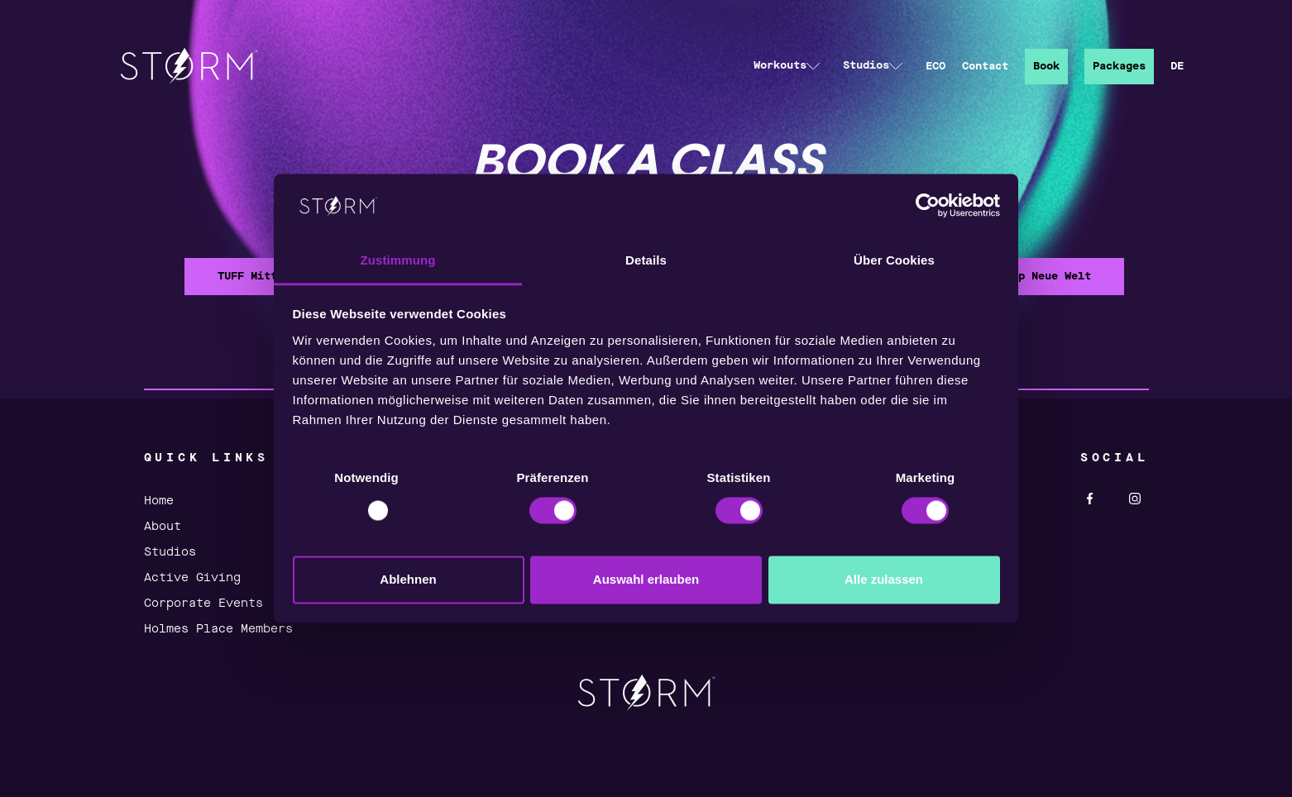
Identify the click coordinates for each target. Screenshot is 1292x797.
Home (159, 501)
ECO (935, 66)
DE (1177, 66)
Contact (985, 66)
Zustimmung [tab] (398, 260)
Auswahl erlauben (646, 579)
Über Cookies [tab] (894, 260)
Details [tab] (646, 260)
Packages (1119, 66)
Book (1046, 66)
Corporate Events (203, 603)
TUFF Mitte (251, 276)
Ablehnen (408, 579)
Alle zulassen (884, 579)
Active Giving (192, 578)
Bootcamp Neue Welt (1031, 276)
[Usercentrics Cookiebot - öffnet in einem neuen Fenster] (927, 205)
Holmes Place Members (218, 629)
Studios (170, 552)
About (162, 526)
